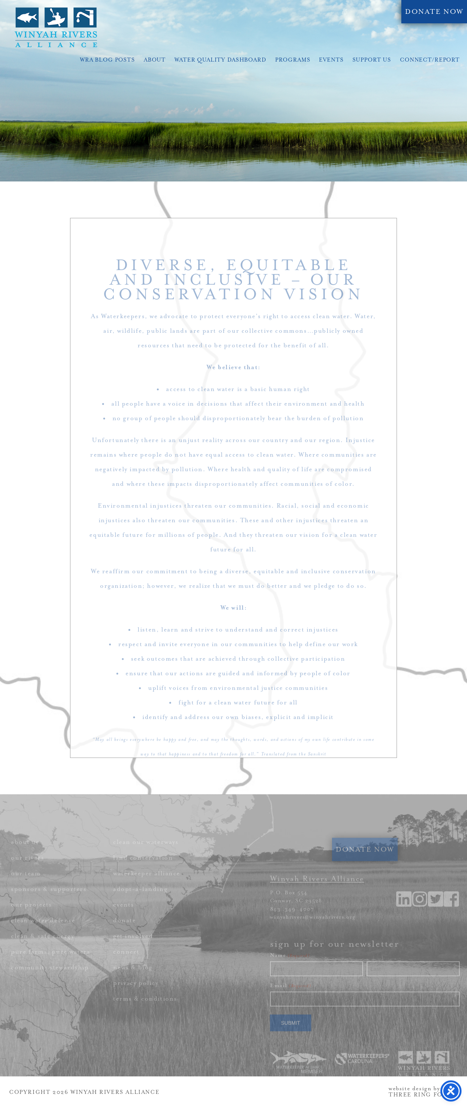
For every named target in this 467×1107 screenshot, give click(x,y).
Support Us (371, 59)
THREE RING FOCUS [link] (422, 1094)
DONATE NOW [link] (434, 11)
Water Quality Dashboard (220, 59)
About (155, 59)
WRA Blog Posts (107, 59)
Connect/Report (430, 59)
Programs (292, 59)
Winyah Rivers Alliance (56, 27)
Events (331, 59)
